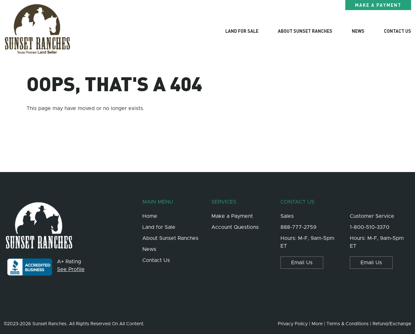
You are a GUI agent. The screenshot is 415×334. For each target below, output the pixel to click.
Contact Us (397, 31)
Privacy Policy (293, 324)
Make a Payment (378, 5)
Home (149, 216)
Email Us (302, 262)
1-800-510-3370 (369, 227)
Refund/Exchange (392, 324)
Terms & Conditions (347, 324)
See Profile (71, 269)
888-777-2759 (298, 227)
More (317, 324)
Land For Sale (241, 31)
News (358, 31)
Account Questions (235, 227)
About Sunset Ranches (305, 31)
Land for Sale (158, 227)
